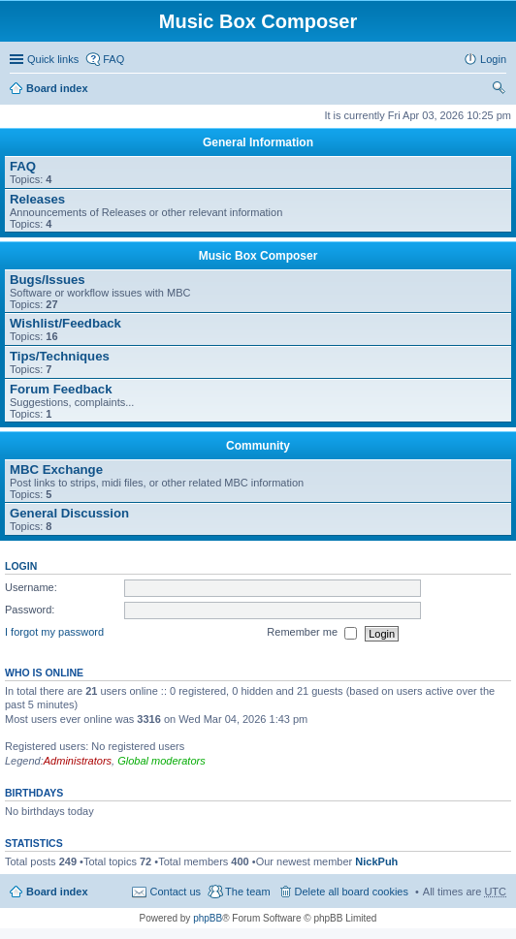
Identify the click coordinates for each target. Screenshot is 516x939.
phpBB (207, 918)
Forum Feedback (61, 389)
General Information (258, 142)
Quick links (53, 59)
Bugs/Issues (47, 279)
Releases (37, 199)
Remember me (312, 634)
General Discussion (69, 513)
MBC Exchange (56, 469)
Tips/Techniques (60, 356)
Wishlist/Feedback (65, 323)
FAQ (23, 166)
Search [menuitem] (498, 90)
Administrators (78, 761)
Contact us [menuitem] (175, 891)
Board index (57, 88)
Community (258, 446)
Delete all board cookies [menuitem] (351, 891)
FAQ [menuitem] (113, 59)
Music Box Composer (258, 256)
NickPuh (376, 861)
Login (21, 566)
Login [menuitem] (493, 59)
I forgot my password (54, 633)
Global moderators (161, 761)
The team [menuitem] (247, 891)
